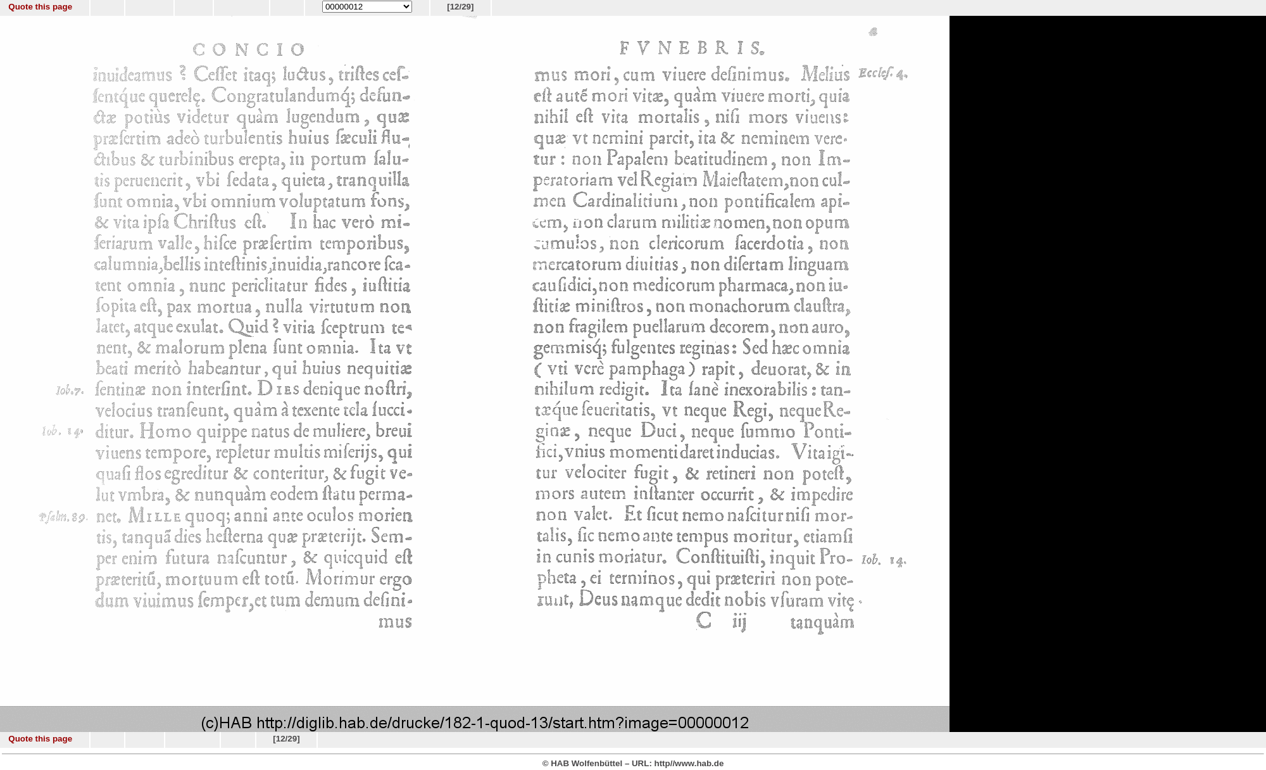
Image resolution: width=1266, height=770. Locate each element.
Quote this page (40, 6)
